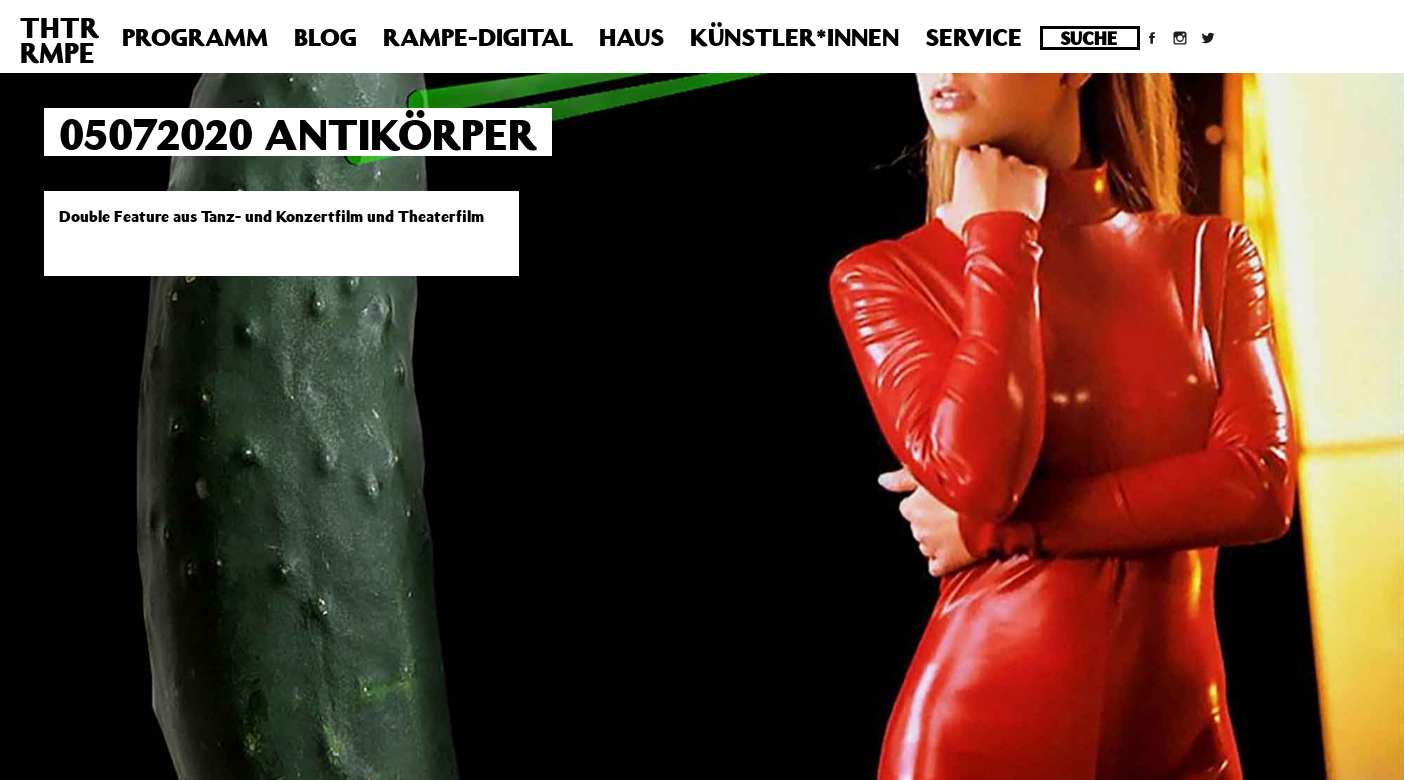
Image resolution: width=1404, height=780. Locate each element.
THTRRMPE (59, 40)
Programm (195, 37)
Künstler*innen (794, 37)
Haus (631, 37)
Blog (325, 37)
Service (973, 37)
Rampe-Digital (478, 37)
